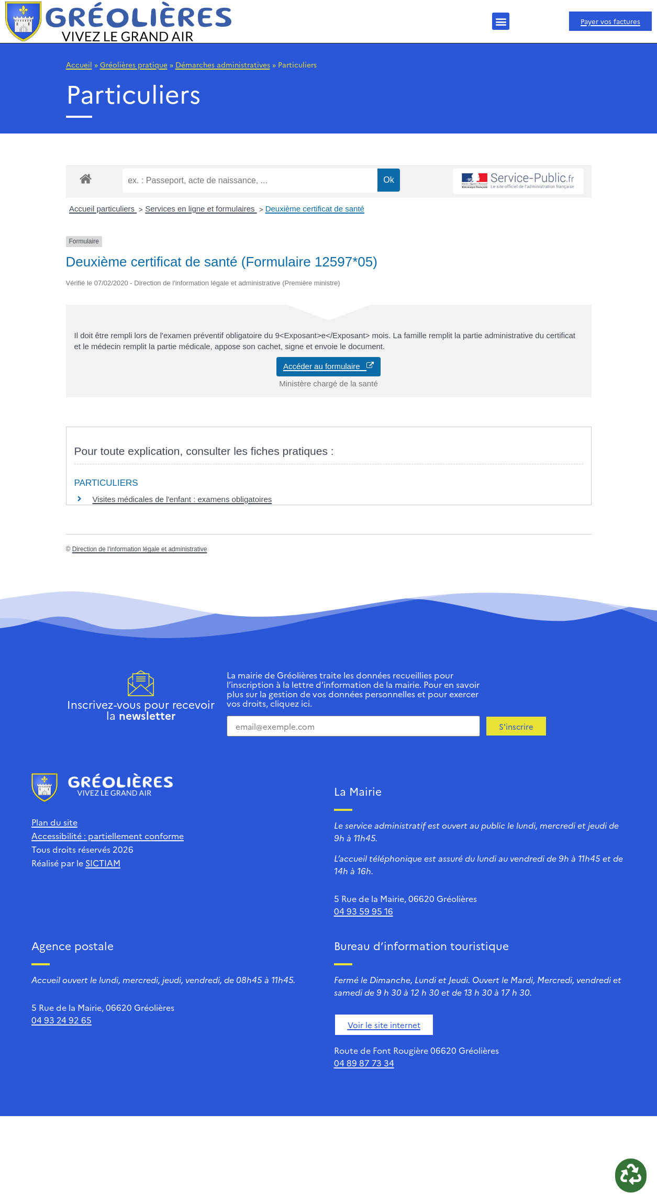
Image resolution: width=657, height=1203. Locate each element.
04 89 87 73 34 (364, 1062)
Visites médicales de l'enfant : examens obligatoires (182, 499)
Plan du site (54, 822)
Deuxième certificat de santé (314, 208)
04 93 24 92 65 (61, 1020)
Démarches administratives (222, 64)
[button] (500, 21)
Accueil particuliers (103, 208)
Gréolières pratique (134, 64)
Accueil (79, 64)
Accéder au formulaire (328, 366)
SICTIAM (102, 862)
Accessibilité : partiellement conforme (107, 835)
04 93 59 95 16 (363, 911)
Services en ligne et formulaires (201, 208)
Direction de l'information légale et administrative (139, 549)
